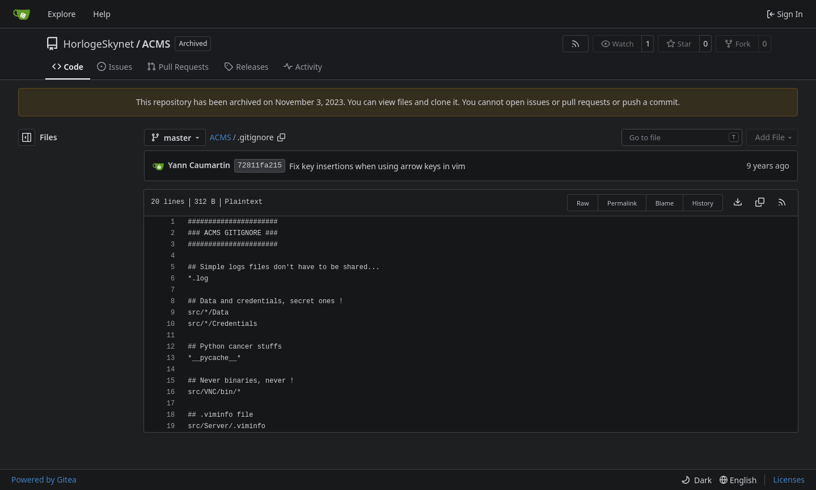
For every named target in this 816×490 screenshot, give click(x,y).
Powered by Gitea (44, 479)
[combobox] (681, 137)
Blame (665, 203)
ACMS (156, 43)
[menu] (696, 480)
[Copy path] (281, 137)
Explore (61, 14)
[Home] (21, 14)
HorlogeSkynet (99, 43)
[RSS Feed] (576, 43)
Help (102, 14)
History (702, 203)
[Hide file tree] (26, 137)
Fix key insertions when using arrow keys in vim (377, 166)
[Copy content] (760, 202)
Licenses (789, 479)
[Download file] (738, 202)
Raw (583, 203)
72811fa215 (260, 165)
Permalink (622, 203)
